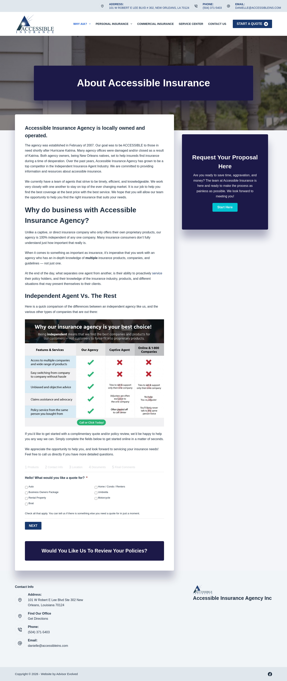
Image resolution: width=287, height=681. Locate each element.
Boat (31, 503)
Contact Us (217, 23)
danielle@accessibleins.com (258, 7)
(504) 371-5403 (212, 7)
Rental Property (37, 497)
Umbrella (103, 492)
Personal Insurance (115, 23)
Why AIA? (82, 23)
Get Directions (38, 618)
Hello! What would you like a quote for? (56, 477)
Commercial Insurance (155, 23)
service (157, 273)
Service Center (191, 23)
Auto (31, 486)
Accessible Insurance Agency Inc (232, 598)
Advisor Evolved (67, 673)
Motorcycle (104, 497)
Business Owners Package (44, 492)
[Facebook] (270, 674)
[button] (225, 207)
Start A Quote (252, 24)
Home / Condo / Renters (111, 486)
